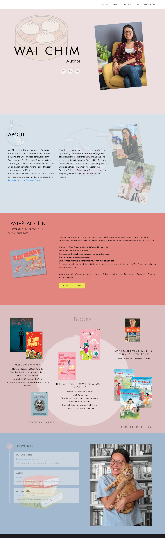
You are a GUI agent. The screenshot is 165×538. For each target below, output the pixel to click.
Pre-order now (72, 286)
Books (127, 5)
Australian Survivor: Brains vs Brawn (24, 180)
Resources (149, 5)
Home (105, 5)
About (116, 5)
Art (137, 5)
